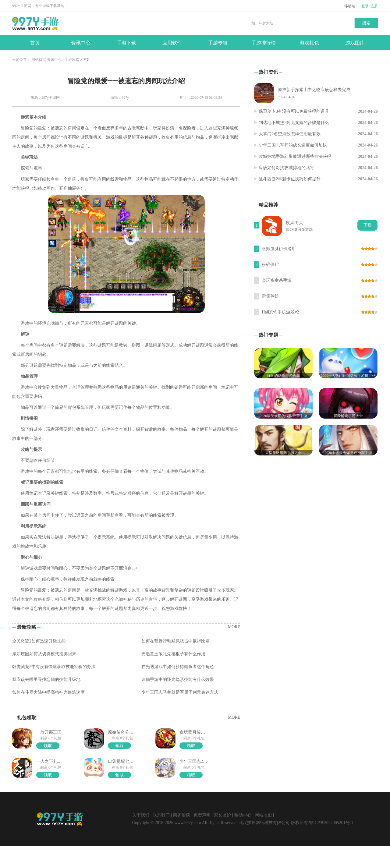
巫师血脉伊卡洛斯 (279, 248)
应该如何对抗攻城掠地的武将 (286, 167)
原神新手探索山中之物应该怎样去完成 (314, 89)
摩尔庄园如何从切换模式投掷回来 (44, 654)
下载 (367, 225)
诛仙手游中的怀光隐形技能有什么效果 (177, 679)
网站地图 (263, 815)
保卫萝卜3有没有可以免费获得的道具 (294, 111)
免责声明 (202, 815)
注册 (374, 6)
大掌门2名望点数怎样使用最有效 (290, 134)
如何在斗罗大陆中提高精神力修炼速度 (48, 692)
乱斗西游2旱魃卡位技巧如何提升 (290, 179)
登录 (365, 6)
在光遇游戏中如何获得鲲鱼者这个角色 (177, 666)
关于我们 (140, 815)
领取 (48, 745)
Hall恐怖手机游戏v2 (280, 312)
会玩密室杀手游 (277, 280)
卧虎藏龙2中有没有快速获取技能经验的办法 (53, 666)
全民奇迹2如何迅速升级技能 (39, 641)
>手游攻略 (70, 60)
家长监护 (222, 815)
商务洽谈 (181, 815)
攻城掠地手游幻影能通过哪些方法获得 (295, 156)
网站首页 (38, 60)
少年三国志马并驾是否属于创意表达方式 (179, 692)
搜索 (366, 23)
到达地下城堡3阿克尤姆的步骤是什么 (294, 122)
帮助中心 (242, 815)
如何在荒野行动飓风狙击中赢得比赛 (175, 641)
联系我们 (161, 815)
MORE (234, 627)
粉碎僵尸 (270, 264)
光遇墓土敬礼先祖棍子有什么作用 (173, 654)
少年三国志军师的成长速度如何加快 (293, 145)
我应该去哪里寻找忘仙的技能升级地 (46, 679)
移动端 (349, 6)
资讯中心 (54, 60)
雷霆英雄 (270, 296)
